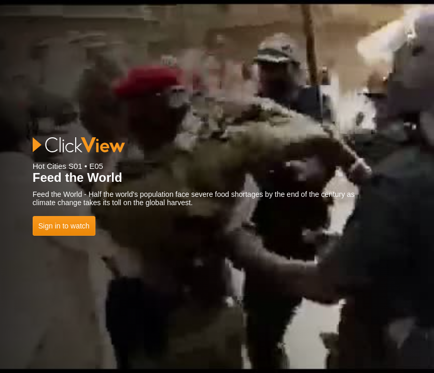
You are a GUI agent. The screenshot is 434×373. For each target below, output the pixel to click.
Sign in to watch (64, 226)
